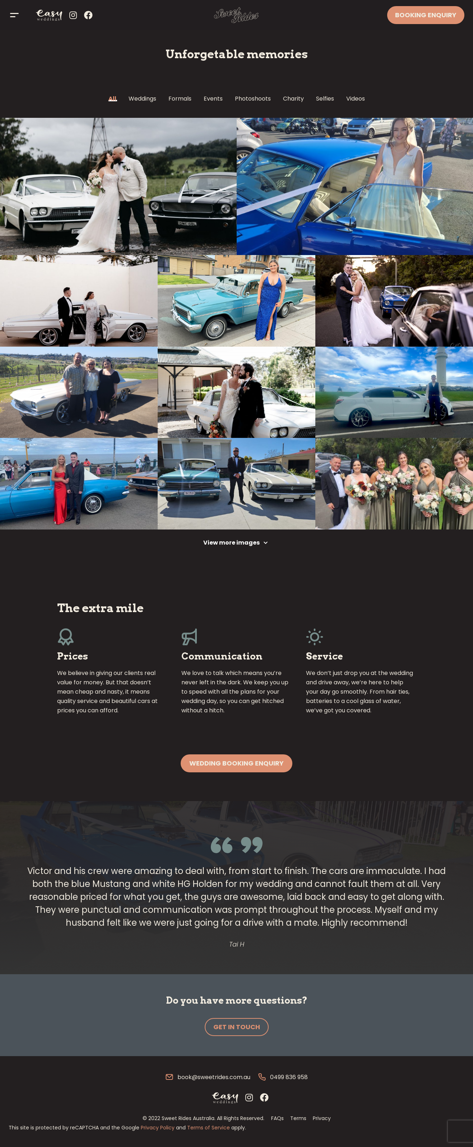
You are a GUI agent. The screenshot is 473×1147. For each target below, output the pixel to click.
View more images (231, 542)
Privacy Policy (158, 1127)
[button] (236, 763)
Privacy (322, 1118)
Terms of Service (208, 1127)
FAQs (277, 1118)
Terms (298, 1118)
